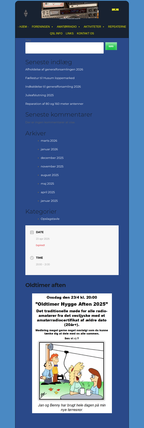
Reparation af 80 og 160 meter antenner (54, 103)
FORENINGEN (43, 26)
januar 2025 (49, 200)
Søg (28, 40)
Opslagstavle (50, 218)
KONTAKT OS (85, 33)
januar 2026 (49, 149)
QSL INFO (56, 33)
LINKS (70, 33)
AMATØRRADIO (68, 26)
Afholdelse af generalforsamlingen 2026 (54, 69)
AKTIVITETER (94, 26)
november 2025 (52, 166)
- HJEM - (23, 26)
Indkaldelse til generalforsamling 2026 (53, 86)
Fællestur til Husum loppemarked (50, 78)
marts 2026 (49, 140)
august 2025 (50, 175)
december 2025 (52, 158)
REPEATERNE (117, 26)
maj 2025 (47, 183)
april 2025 (48, 192)
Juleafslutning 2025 (39, 95)
